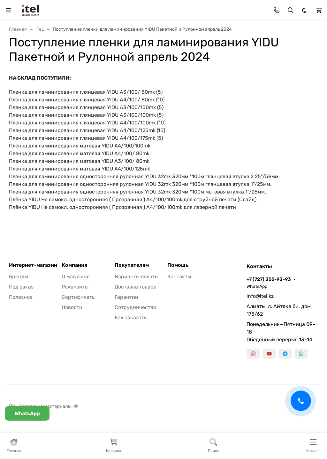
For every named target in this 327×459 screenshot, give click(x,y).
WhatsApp (257, 286)
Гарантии (126, 297)
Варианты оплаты (136, 276)
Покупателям (132, 265)
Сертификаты (78, 297)
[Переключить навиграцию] (8, 10)
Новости (72, 307)
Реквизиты (75, 287)
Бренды (18, 276)
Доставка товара (135, 287)
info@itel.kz (260, 296)
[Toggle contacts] (276, 10)
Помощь (177, 265)
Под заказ (21, 287)
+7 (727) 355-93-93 (269, 279)
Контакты (179, 276)
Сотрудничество (135, 307)
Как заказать (131, 317)
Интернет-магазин (33, 265)
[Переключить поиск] (290, 10)
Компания (74, 265)
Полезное (21, 297)
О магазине (76, 276)
